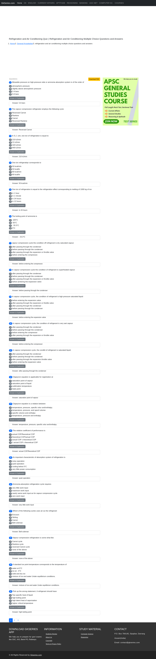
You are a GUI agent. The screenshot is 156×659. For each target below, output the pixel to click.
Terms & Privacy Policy (53, 644)
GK (25, 3)
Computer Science (87, 634)
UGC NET (93, 3)
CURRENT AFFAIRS (46, 3)
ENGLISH (32, 3)
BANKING (83, 3)
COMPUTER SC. (106, 3)
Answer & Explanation (17, 98)
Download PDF (94, 79)
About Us (49, 637)
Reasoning (84, 637)
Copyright (49, 640)
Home (19, 3)
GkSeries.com (8, 3)
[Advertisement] (64, 22)
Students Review (51, 634)
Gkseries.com (36, 655)
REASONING (72, 3)
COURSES (119, 3)
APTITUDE (60, 3)
